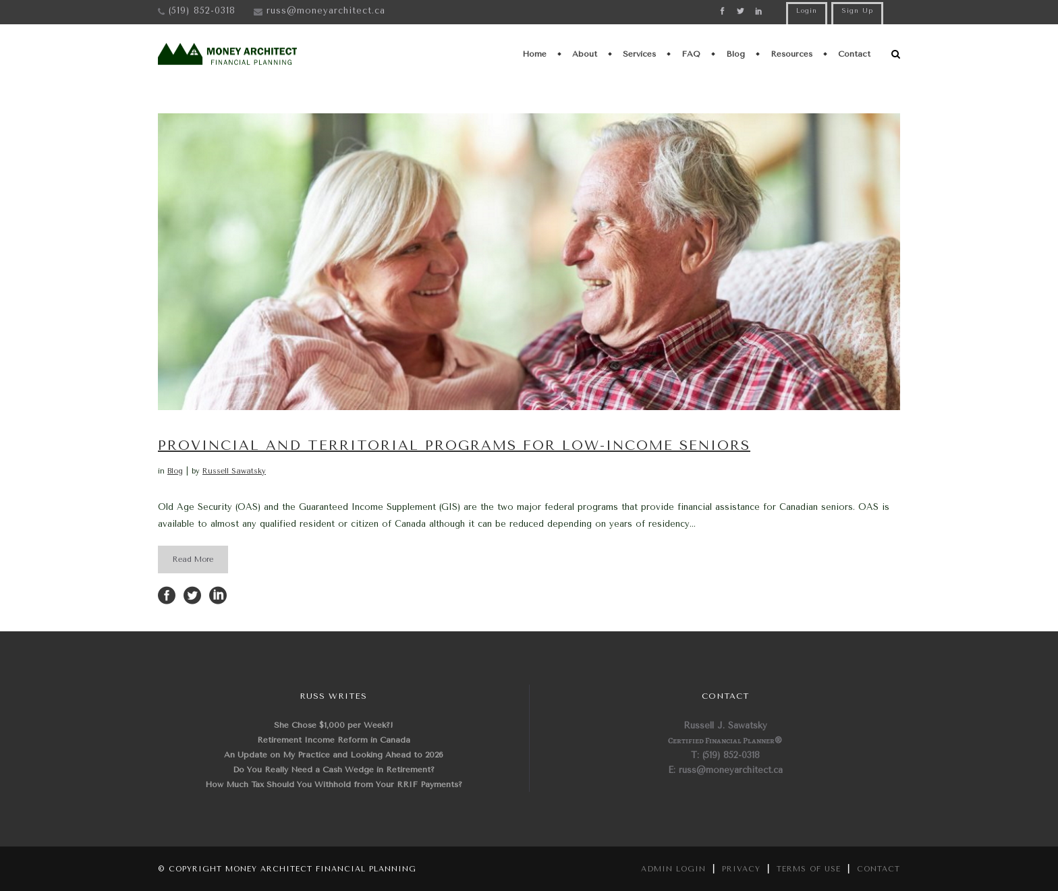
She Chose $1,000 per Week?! (333, 725)
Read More (193, 559)
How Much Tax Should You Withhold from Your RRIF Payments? (333, 784)
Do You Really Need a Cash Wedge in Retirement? (334, 769)
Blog (175, 471)
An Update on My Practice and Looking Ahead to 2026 (333, 754)
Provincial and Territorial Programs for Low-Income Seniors (454, 445)
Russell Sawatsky (234, 471)
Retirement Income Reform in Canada (333, 740)
